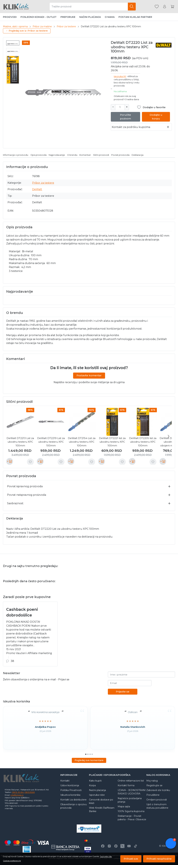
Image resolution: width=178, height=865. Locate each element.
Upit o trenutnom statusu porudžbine (157, 806)
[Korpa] (172, 6)
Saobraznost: (15, 503)
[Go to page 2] (87, 754)
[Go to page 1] (85, 754)
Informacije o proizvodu (15, 155)
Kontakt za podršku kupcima (131, 127)
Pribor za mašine (42, 26)
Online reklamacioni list (131, 780)
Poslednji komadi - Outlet (38, 17)
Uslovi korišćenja (69, 785)
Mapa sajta (124, 806)
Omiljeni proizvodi (156, 799)
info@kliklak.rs (16, 795)
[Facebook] (102, 846)
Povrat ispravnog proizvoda (25, 486)
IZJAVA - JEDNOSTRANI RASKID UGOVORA (132, 792)
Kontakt (64, 780)
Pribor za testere (66, 26)
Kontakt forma (126, 785)
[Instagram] (109, 846)
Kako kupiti (95, 780)
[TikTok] (135, 846)
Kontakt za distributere (73, 799)
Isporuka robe (97, 794)
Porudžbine (152, 794)
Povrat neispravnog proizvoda (26, 494)
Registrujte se (154, 785)
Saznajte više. (106, 856)
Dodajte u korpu (156, 116)
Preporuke (67, 17)
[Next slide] (168, 436)
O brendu (72, 155)
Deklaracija (137, 155)
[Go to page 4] (90, 754)
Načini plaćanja (90, 17)
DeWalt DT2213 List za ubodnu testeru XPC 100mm (20, 442)
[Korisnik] (164, 6)
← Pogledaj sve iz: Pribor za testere (27, 30)
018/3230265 (30, 792)
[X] (122, 846)
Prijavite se (122, 691)
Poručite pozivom (125, 116)
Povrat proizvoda (120, 155)
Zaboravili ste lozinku (158, 790)
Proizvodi (10, 17)
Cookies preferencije (12, 861)
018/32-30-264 (18, 792)
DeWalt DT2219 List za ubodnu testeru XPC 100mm (51, 442)
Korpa (92, 785)
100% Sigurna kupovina (131, 811)
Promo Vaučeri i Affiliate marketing (29, 653)
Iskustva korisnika (70, 794)
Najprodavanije (57, 155)
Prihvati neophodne (159, 858)
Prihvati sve (131, 858)
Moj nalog (152, 780)
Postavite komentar (89, 375)
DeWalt (37, 189)
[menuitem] (12, 43)
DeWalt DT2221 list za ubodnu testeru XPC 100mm (112, 442)
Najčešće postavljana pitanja (130, 800)
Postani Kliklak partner (135, 17)
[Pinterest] (116, 846)
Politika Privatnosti (71, 790)
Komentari (85, 155)
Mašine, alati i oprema (15, 26)
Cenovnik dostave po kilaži (101, 801)
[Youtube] (129, 846)
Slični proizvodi (101, 155)
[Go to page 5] (92, 754)
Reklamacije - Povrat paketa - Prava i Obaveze (132, 818)
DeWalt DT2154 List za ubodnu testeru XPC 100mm (81, 442)
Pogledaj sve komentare (89, 760)
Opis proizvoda (38, 155)
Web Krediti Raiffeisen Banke (101, 809)
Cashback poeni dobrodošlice (22, 612)
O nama (110, 17)
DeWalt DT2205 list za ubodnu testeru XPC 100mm (142, 442)
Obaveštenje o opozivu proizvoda (73, 806)
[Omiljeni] (156, 6)
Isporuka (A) (120, 76)
